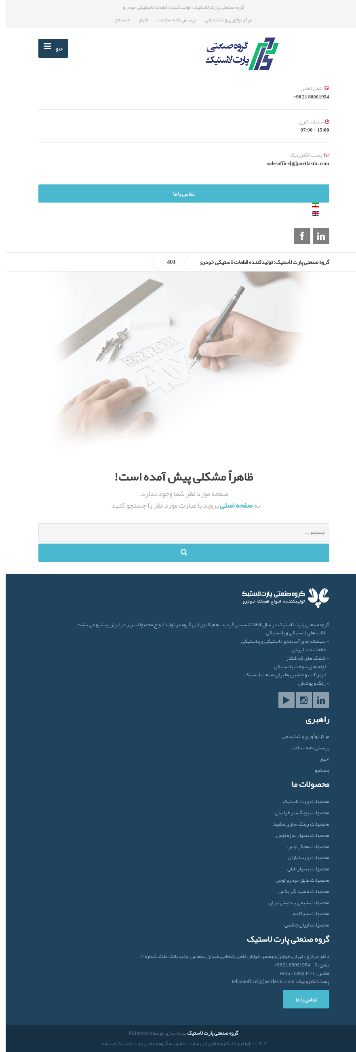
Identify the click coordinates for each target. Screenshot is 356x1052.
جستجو (117, 20)
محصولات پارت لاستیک (300, 802)
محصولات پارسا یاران (303, 858)
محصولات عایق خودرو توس (297, 880)
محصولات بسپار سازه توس (297, 835)
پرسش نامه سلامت (171, 20)
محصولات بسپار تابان (303, 869)
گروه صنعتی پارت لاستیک (207, 1033)
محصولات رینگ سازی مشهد (296, 824)
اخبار (138, 20)
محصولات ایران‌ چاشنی (301, 925)
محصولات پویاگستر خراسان (296, 813)
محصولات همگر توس (303, 847)
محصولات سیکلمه (305, 914)
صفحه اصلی (230, 505)
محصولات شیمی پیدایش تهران (293, 903)
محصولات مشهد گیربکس (298, 892)
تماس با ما (178, 193)
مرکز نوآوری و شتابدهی (223, 20)
